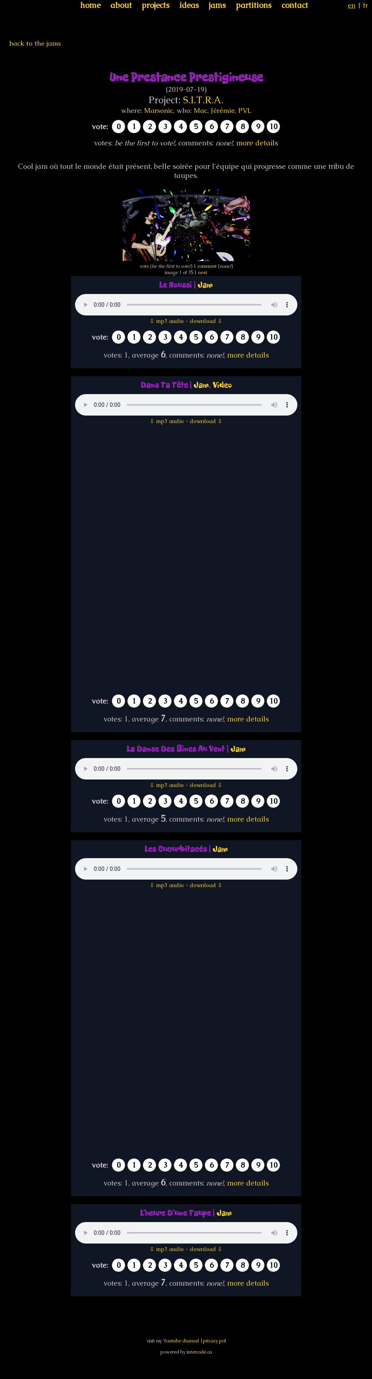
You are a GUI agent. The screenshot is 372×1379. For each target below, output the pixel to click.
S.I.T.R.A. (203, 100)
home (90, 5)
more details (257, 142)
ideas (189, 5)
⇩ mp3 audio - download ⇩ (186, 321)
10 (274, 127)
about (121, 5)
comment (207, 266)
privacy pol (214, 1341)
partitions (254, 5)
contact (294, 5)
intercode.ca (199, 1352)
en (351, 5)
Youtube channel (181, 1341)
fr (365, 5)
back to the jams (35, 43)
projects (156, 5)
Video (222, 385)
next (202, 272)
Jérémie (223, 110)
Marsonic (158, 110)
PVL (244, 110)
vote (144, 266)
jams (217, 5)
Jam (205, 285)
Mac (200, 110)
